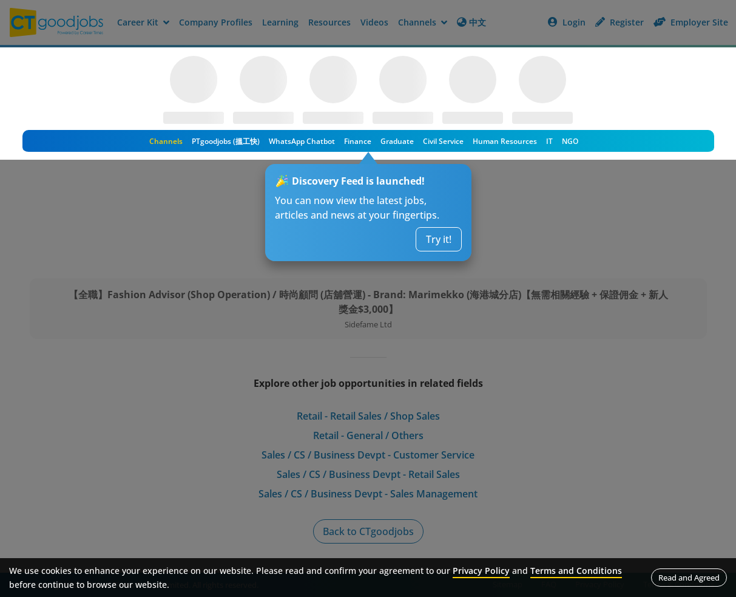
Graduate (397, 141)
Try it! (438, 239)
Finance (357, 141)
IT (549, 141)
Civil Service (443, 141)
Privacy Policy (481, 570)
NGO (570, 141)
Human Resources (505, 141)
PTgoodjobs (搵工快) (226, 141)
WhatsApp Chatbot (302, 141)
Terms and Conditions (576, 570)
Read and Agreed (689, 577)
